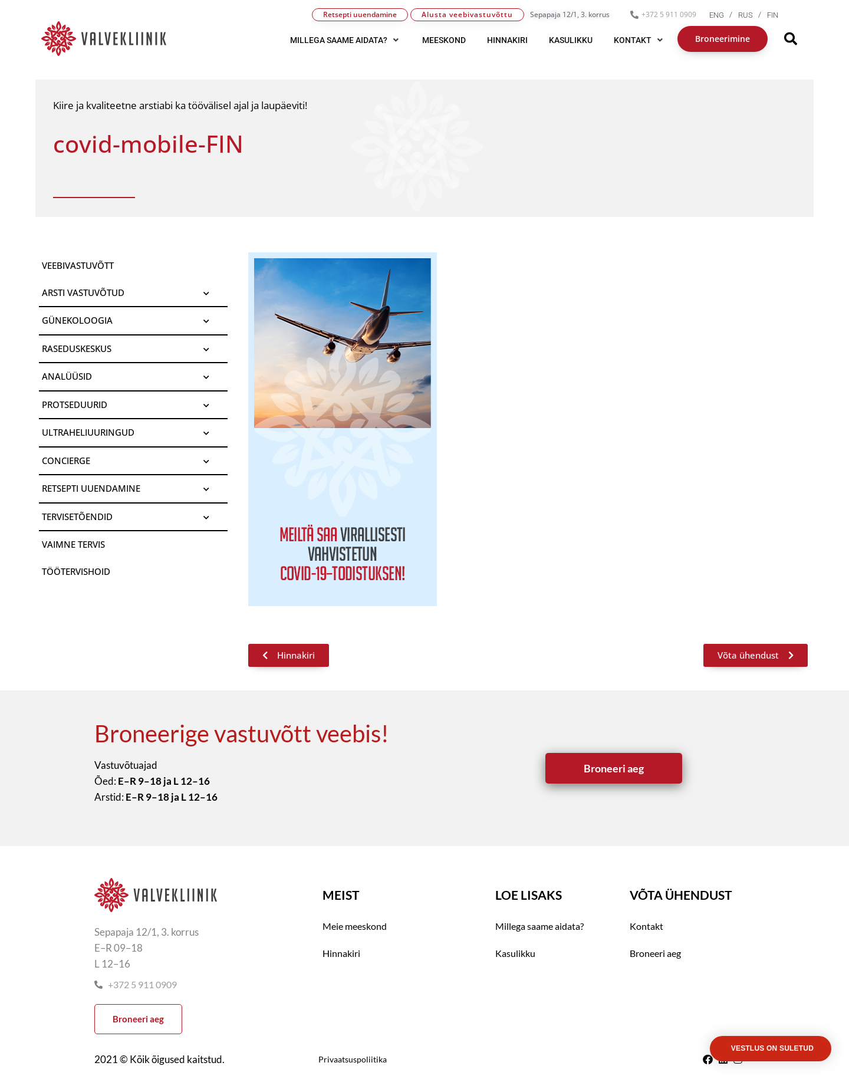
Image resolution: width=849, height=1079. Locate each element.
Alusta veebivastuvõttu (467, 14)
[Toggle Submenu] (207, 293)
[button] (345, 40)
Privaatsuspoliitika (352, 1059)
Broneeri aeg (655, 953)
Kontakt (646, 926)
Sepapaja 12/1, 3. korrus (570, 14)
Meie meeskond (355, 926)
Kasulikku (515, 953)
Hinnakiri (341, 953)
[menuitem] (723, 15)
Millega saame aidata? (539, 926)
